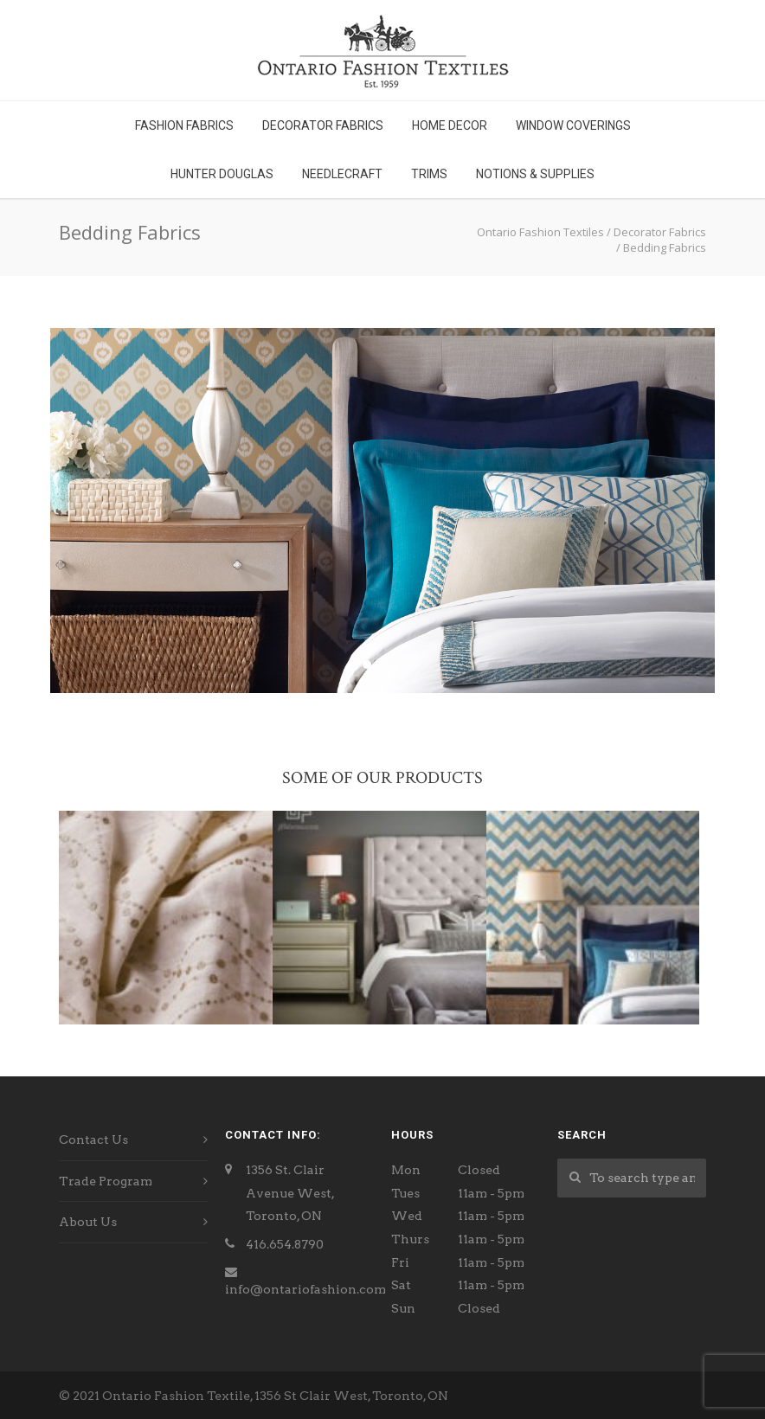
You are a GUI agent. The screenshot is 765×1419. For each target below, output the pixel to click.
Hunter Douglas (221, 174)
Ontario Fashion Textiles (540, 232)
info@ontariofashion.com (305, 1289)
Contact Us (93, 1139)
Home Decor (449, 125)
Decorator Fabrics (322, 125)
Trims (429, 174)
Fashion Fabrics (184, 125)
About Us (88, 1222)
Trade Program (105, 1181)
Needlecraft (342, 174)
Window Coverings (573, 125)
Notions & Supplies (535, 174)
